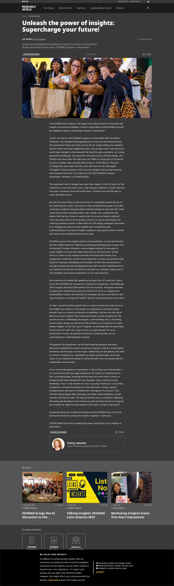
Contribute (135, 1)
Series (72, 475)
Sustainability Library (100, 8)
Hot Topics (49, 8)
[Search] (148, 8)
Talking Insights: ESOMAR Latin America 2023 (86, 515)
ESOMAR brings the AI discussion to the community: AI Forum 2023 (42, 515)
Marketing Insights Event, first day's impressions (130, 515)
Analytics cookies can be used (112, 568)
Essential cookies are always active (114, 563)
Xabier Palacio (30, 507)
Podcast (120, 8)
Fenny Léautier (76, 443)
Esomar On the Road (31, 54)
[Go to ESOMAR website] (25, 1)
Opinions (81, 8)
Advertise (123, 1)
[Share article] (146, 54)
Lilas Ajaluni (119, 507)
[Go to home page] (29, 8)
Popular (28, 475)
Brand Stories (65, 8)
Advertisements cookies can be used (115, 565)
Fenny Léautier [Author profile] (39, 39)
